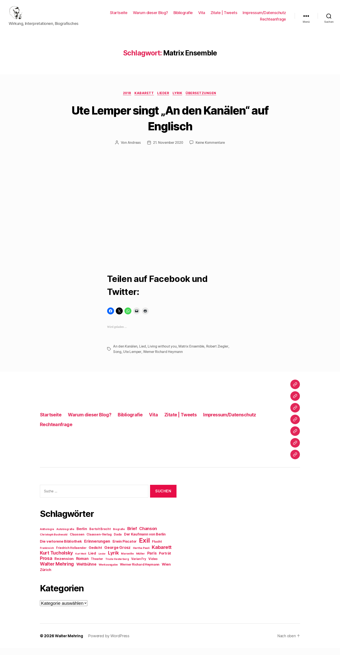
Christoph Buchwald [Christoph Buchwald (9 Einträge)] (53, 541)
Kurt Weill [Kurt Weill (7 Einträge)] (80, 560)
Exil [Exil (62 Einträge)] (144, 547)
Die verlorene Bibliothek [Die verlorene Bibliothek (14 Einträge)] (61, 548)
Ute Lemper (132, 358)
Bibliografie (183, 16)
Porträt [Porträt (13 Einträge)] (165, 560)
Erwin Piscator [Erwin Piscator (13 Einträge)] (125, 548)
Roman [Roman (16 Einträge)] (82, 565)
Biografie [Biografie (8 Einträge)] (119, 536)
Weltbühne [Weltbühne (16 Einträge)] (86, 571)
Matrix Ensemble (192, 353)
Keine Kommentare (211, 149)
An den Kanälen (125, 353)
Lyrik (179, 100)
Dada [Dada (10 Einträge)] (118, 541)
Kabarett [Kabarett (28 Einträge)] (162, 554)
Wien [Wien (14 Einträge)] (166, 571)
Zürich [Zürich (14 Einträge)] (45, 576)
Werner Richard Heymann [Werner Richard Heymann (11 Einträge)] (139, 571)
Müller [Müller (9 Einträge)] (140, 560)
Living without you (163, 353)
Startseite (119, 16)
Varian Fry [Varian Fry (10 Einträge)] (138, 566)
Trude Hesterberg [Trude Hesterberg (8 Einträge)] (117, 566)
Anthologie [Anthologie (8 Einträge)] (47, 536)
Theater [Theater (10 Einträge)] (97, 566)
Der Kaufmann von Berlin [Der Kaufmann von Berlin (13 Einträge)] (145, 541)
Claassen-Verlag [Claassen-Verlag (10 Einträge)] (99, 541)
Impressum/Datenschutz (264, 16)
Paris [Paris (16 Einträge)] (152, 560)
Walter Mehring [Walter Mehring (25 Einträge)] (57, 571)
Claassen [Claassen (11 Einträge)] (77, 541)
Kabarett (143, 100)
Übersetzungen (203, 100)
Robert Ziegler (219, 353)
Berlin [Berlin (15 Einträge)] (82, 536)
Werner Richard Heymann (164, 358)
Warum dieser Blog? (150, 16)
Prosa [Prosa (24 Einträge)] (46, 565)
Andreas (133, 149)
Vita (201, 16)
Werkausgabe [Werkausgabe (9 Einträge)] (108, 571)
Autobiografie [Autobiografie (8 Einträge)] (65, 536)
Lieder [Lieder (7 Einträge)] (102, 560)
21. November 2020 (168, 149)
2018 (125, 100)
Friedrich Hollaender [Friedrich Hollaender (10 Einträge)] (71, 554)
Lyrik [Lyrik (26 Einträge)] (113, 560)
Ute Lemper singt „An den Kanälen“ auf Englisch (170, 124)
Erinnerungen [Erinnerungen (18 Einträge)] (97, 548)
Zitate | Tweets (224, 16)
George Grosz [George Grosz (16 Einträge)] (117, 554)
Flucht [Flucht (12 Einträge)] (157, 548)
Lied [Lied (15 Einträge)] (92, 560)
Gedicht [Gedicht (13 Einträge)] (95, 555)
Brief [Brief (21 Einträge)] (132, 535)
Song (117, 358)
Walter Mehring (69, 642)
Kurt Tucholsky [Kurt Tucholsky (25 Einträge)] (56, 560)
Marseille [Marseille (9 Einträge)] (127, 560)
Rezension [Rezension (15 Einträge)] (64, 565)
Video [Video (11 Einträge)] (153, 566)
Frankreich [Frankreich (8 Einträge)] (47, 554)
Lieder (164, 100)
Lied (143, 353)
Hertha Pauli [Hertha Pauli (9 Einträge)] (141, 554)
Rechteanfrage (273, 22)
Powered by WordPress (110, 642)
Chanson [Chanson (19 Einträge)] (148, 535)
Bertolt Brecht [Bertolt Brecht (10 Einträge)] (100, 536)
